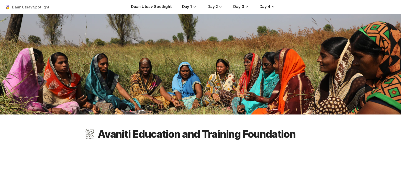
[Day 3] (241, 7)
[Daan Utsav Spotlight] (151, 7)
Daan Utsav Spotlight (30, 7)
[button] (194, 6)
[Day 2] (215, 7)
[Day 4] (267, 7)
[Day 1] (189, 7)
